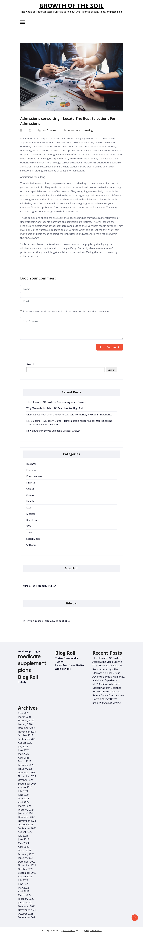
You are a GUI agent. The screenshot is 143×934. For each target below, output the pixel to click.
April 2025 (23, 757)
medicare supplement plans (32, 663)
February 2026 (26, 720)
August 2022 (25, 876)
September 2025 (27, 739)
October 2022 (25, 869)
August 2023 (25, 832)
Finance (30, 482)
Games (30, 488)
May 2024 (23, 798)
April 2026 (23, 713)
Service (30, 532)
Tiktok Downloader (66, 658)
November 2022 (27, 865)
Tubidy (22, 682)
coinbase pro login (29, 651)
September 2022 (27, 872)
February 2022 (26, 898)
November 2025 (27, 731)
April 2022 (23, 891)
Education (31, 470)
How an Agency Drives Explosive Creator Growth (53, 430)
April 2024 (23, 802)
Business (31, 464)
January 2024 (25, 813)
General (30, 495)
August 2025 (25, 742)
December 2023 (26, 817)
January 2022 (25, 902)
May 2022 (23, 887)
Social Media (33, 538)
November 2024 (27, 776)
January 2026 (25, 724)
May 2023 (23, 843)
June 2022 (23, 884)
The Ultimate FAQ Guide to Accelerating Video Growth (56, 402)
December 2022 (26, 861)
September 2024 (27, 783)
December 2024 (26, 772)
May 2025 (23, 754)
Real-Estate (32, 520)
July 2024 (23, 791)
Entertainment (34, 476)
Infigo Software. (93, 930)
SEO (28, 526)
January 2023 (25, 858)
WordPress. (69, 930)
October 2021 (25, 913)
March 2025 (24, 761)
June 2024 (23, 794)
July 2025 (23, 746)
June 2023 (23, 839)
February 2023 (26, 854)
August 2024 (25, 787)
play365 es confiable (58, 621)
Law (28, 507)
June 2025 (23, 750)
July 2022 (23, 880)
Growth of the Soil (71, 5)
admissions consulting (80, 130)
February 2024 (26, 809)
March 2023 (24, 850)
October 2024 (25, 780)
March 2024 (24, 806)
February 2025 (26, 765)
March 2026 (24, 716)
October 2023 (25, 824)
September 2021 (27, 917)
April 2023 (23, 846)
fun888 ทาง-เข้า (47, 586)
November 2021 (27, 910)
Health (30, 501)
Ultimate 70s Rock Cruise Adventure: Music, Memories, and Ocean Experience (69, 414)
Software (31, 545)
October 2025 (25, 735)
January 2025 (25, 768)
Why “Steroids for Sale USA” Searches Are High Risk (55, 408)
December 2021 (26, 906)
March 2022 (24, 895)
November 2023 (27, 820)
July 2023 (23, 835)
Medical (30, 513)
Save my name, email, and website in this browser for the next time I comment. (66, 311)
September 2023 (27, 828)
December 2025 (26, 728)
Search (30, 364)
